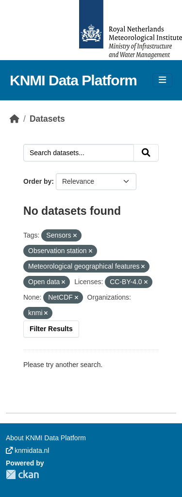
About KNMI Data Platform (46, 438)
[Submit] (146, 152)
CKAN (22, 474)
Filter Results (51, 329)
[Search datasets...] (78, 152)
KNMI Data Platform (73, 80)
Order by (37, 181)
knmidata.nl (27, 450)
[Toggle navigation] (162, 80)
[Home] (14, 119)
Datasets (47, 119)
